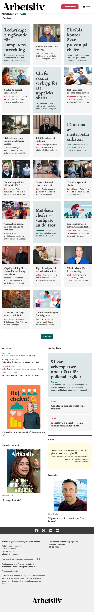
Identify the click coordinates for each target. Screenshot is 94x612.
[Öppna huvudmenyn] (86, 7)
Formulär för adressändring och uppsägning (21, 559)
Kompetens (6, 366)
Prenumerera (70, 6)
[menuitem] (25, 7)
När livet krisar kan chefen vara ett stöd (18, 355)
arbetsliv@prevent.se (10, 554)
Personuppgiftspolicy (10, 571)
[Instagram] (43, 530)
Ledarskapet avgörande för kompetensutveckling (22, 369)
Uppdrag (5, 360)
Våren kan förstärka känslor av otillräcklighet (20, 375)
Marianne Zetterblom (57, 544)
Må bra (4, 373)
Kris (3, 353)
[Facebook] (36, 530)
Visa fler (47, 336)
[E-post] (57, 530)
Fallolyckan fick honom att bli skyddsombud (20, 362)
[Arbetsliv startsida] (47, 600)
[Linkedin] (50, 530)
